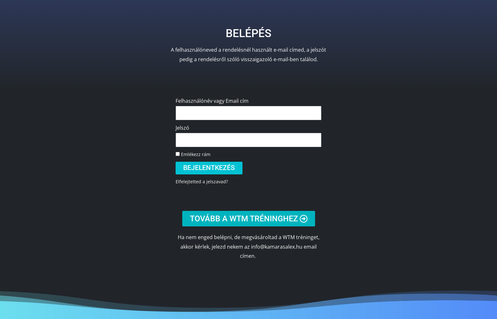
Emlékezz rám (193, 154)
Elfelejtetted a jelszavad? (202, 182)
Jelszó (182, 127)
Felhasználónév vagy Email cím (212, 100)
